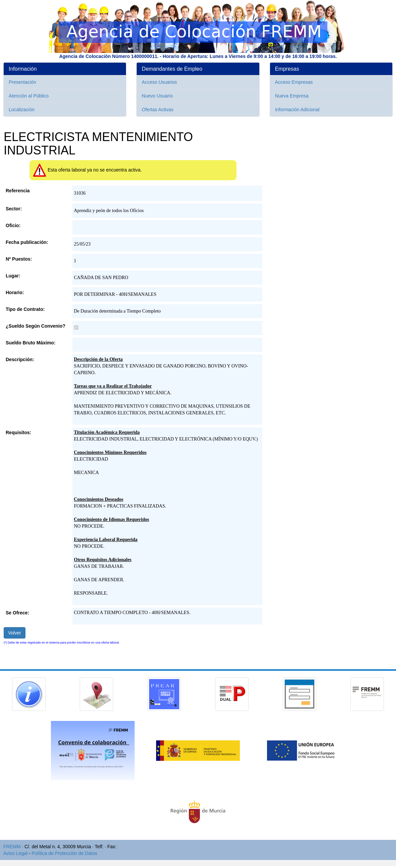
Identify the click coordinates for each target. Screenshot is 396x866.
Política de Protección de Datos (64, 853)
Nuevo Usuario (157, 95)
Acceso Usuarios (159, 82)
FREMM (11, 846)
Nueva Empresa (292, 95)
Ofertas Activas (157, 109)
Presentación (22, 82)
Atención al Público (29, 95)
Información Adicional (297, 109)
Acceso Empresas (294, 82)
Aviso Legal (15, 853)
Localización (22, 109)
